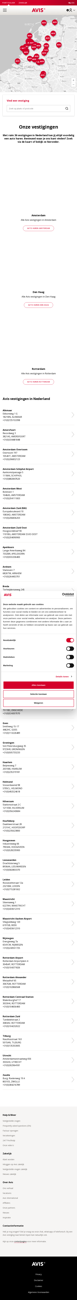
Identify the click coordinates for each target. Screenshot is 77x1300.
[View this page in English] (73, 2)
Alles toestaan (38, 685)
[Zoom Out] (73, 84)
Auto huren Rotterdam (38, 382)
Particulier (8, 2)
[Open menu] (4, 10)
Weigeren (38, 703)
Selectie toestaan (38, 694)
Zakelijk (23, 2)
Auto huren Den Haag (38, 305)
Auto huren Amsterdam (38, 228)
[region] (38, 53)
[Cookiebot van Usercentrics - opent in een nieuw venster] (62, 595)
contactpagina (20, 1241)
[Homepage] (38, 10)
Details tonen (62, 676)
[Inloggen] (72, 10)
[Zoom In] (73, 80)
